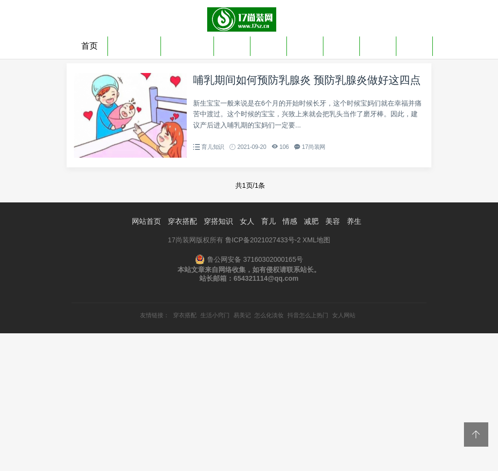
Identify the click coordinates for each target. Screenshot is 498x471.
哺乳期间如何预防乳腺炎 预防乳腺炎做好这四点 (307, 80)
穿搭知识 (187, 46)
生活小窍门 (215, 315)
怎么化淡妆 (269, 315)
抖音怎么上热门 (307, 315)
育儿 (268, 46)
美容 (378, 46)
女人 (232, 46)
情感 (305, 46)
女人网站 (344, 315)
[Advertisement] (249, 401)
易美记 (242, 315)
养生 (414, 46)
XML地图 (316, 240)
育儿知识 (212, 147)
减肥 (341, 46)
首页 (89, 46)
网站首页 (146, 221)
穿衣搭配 (134, 46)
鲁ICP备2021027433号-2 (263, 240)
